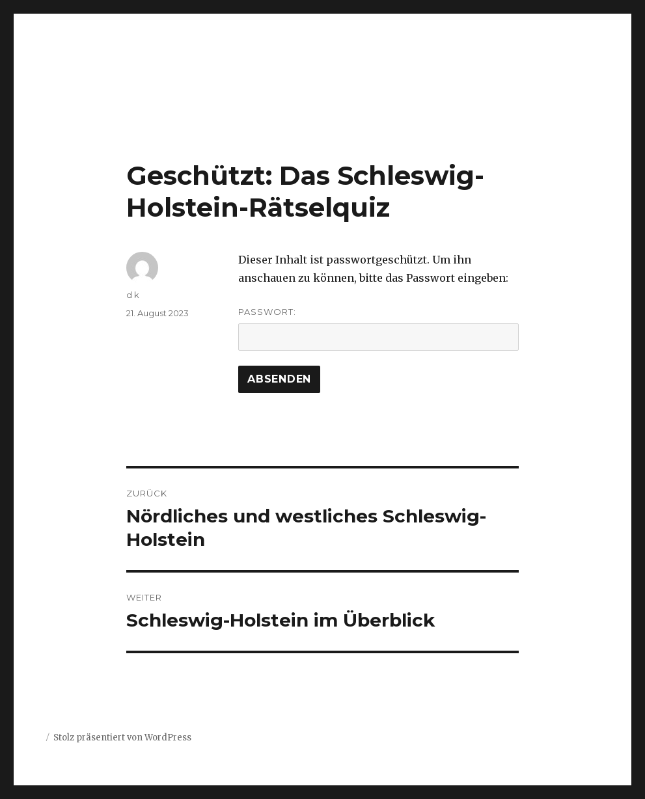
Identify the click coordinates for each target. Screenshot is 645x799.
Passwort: (378, 328)
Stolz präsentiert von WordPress (122, 737)
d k (132, 295)
